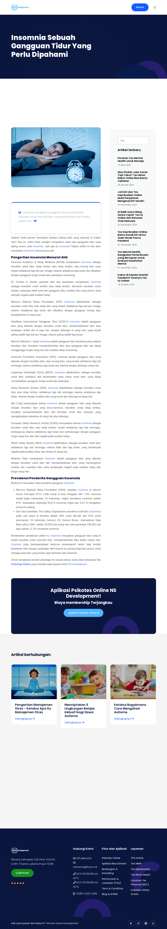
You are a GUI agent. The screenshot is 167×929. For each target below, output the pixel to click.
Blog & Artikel (110, 893)
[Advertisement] (83, 102)
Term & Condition (112, 887)
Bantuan (22, 872)
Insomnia (86, 262)
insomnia (38, 246)
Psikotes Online (111, 857)
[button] (155, 7)
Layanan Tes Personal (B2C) (140, 881)
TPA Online (137, 857)
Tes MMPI (136, 862)
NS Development (77, 564)
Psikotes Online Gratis (140, 891)
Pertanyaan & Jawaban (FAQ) (111, 880)
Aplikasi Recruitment (114, 862)
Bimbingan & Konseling (109, 870)
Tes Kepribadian (140, 868)
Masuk (140, 7)
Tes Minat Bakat (140, 874)
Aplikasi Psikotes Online (83, 613)
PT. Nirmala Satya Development (60, 922)
